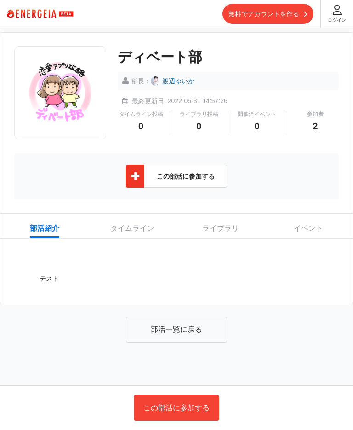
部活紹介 (44, 228)
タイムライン (132, 228)
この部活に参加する (176, 408)
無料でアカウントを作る (267, 14)
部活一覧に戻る (176, 329)
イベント (308, 228)
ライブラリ (220, 228)
